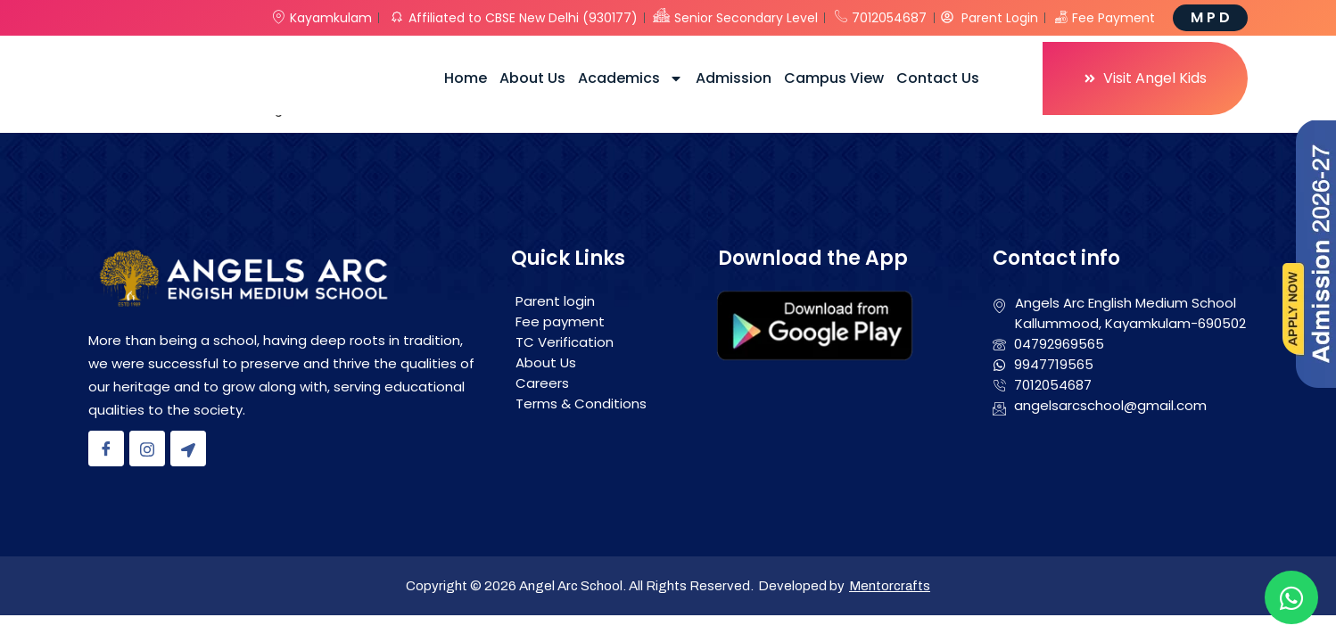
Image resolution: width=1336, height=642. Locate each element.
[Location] (188, 448)
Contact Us (937, 78)
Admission (733, 78)
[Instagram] (147, 448)
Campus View (834, 78)
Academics (630, 78)
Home (465, 78)
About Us (532, 78)
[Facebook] (106, 448)
